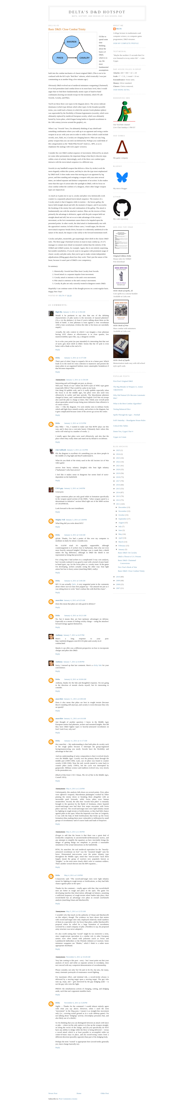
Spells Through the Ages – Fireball (126, 415)
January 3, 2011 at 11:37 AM (75, 358)
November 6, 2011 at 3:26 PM (75, 1003)
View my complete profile (126, 43)
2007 (118, 588)
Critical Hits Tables (120, 426)
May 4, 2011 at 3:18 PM (73, 875)
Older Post (105, 1093)
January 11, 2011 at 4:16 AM (75, 718)
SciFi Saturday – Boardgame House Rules (129, 420)
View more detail (121, 90)
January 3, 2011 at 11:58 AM (77, 380)
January (121, 549)
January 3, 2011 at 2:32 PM (77, 450)
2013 (118, 496)
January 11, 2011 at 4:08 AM (75, 699)
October (121, 515)
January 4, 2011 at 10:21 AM (75, 615)
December (122, 507)
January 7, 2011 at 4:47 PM (73, 635)
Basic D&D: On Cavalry (127, 553)
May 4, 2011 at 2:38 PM (75, 832)
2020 (118, 469)
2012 (118, 500)
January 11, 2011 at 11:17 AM (75, 741)
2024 (118, 454)
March (121, 542)
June (120, 530)
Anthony (59, 635)
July (120, 526)
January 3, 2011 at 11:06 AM (74, 312)
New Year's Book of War (127, 567)
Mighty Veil (60, 520)
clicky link (97, 665)
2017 (118, 481)
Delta (58, 358)
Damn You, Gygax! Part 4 (123, 431)
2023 (118, 458)
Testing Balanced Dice (122, 409)
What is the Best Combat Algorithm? (127, 403)
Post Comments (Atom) (68, 1099)
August (121, 523)
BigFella (59, 312)
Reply (58, 350)
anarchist (59, 600)
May (120, 534)
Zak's (74, 584)
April (120, 538)
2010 (118, 577)
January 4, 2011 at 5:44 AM (74, 535)
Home (79, 1093)
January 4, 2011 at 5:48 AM (74, 581)
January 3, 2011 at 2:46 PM (74, 488)
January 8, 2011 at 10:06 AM (75, 679)
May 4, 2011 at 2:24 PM (75, 788)
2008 (118, 584)
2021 (118, 465)
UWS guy (59, 488)
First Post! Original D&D (123, 381)
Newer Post (52, 1093)
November (122, 511)
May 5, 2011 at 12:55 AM (76, 911)
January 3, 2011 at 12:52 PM (75, 423)
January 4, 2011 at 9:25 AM (74, 600)
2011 (118, 504)
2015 (118, 488)
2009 (118, 580)
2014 (118, 492)
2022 (118, 462)
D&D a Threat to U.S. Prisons (129, 556)
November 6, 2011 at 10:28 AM (78, 957)
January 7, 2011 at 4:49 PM (73, 662)
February (122, 545)
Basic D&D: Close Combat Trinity (131, 571)
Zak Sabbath (61, 450)
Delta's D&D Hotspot (97, 12)
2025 (118, 450)
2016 (118, 485)
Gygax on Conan (119, 437)
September (122, 519)
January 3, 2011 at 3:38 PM (76, 520)
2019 (118, 473)
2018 (118, 477)
